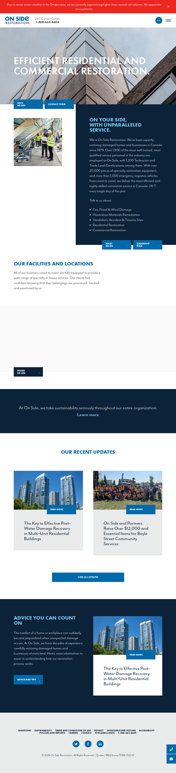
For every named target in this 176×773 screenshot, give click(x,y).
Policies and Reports (52, 733)
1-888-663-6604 (127, 733)
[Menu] (168, 20)
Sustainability (43, 730)
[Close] (168, 6)
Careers (73, 733)
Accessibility (146, 730)
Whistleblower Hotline (121, 730)
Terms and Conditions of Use (73, 730)
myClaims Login (105, 733)
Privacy (99, 730)
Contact (86, 733)
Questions (24, 730)
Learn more (88, 414)
